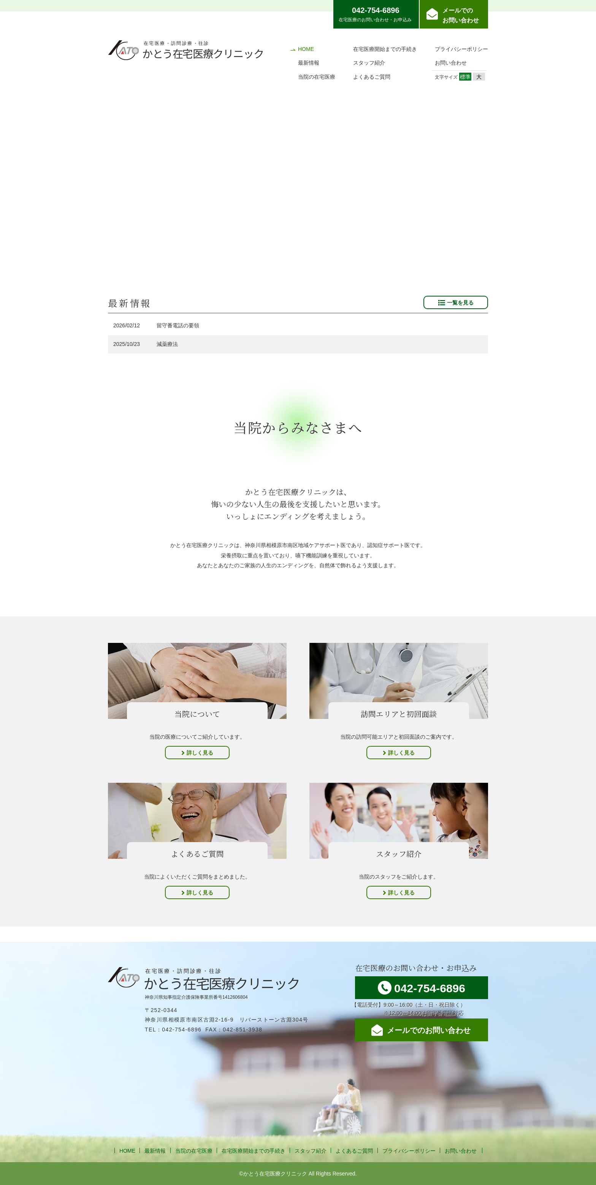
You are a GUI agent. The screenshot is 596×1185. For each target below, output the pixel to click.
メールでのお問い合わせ (460, 15)
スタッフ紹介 (369, 63)
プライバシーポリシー (461, 49)
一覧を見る (460, 303)
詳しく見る (200, 753)
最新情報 (308, 63)
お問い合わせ (451, 63)
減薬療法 (167, 344)
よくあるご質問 (371, 77)
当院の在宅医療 (316, 77)
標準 (465, 77)
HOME (306, 49)
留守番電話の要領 (178, 325)
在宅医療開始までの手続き (385, 49)
